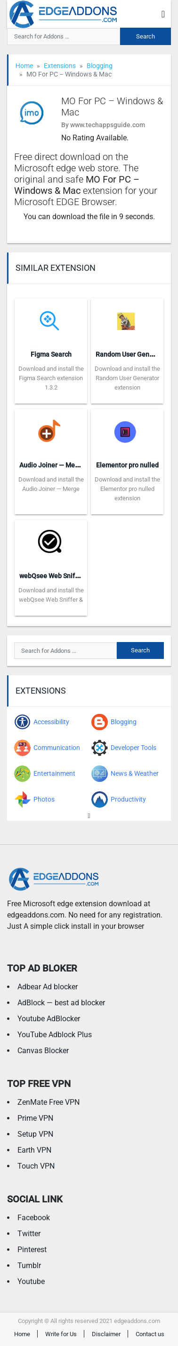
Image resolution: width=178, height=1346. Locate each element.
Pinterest (32, 1249)
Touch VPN (36, 1166)
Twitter (28, 1233)
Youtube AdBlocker (48, 1018)
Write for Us (61, 1334)
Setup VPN (35, 1134)
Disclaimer (106, 1334)
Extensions (60, 65)
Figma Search (51, 354)
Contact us (150, 1334)
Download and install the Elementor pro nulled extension (127, 489)
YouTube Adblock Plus (54, 1034)
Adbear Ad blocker (47, 986)
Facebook (33, 1217)
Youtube (31, 1281)
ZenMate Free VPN (48, 1102)
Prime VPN (35, 1118)
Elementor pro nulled (127, 465)
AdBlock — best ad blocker (61, 1002)
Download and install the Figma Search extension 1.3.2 (51, 378)
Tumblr (29, 1265)
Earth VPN (34, 1150)
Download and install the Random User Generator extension (127, 378)
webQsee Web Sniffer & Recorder (68, 576)
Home (24, 65)
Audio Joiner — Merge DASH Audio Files (78, 465)
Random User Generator (132, 354)
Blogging (100, 65)
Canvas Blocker (43, 1050)
